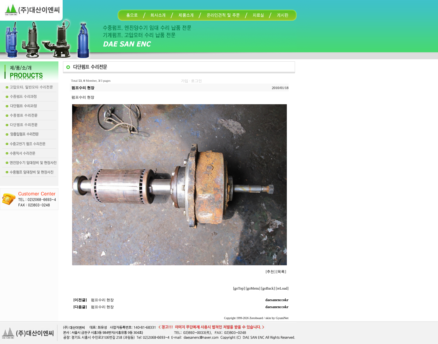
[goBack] (268, 288)
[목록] (281, 272)
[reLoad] (282, 288)
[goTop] (239, 288)
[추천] (271, 272)
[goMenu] (253, 288)
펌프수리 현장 (102, 300)
